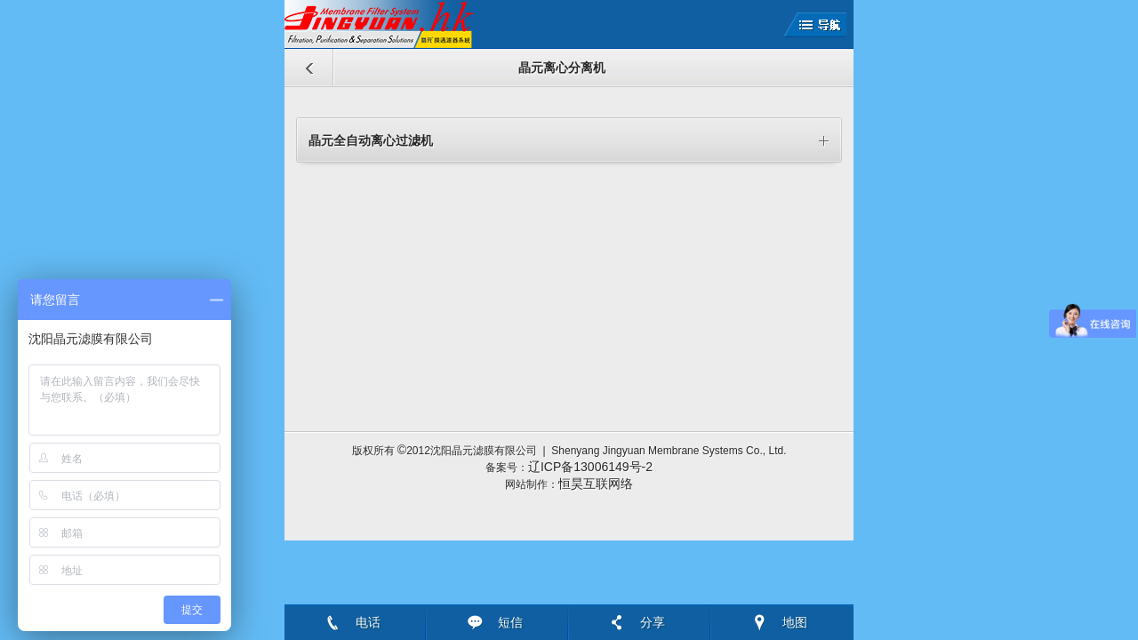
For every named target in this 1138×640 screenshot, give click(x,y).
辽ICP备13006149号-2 (590, 467)
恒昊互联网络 (595, 483)
